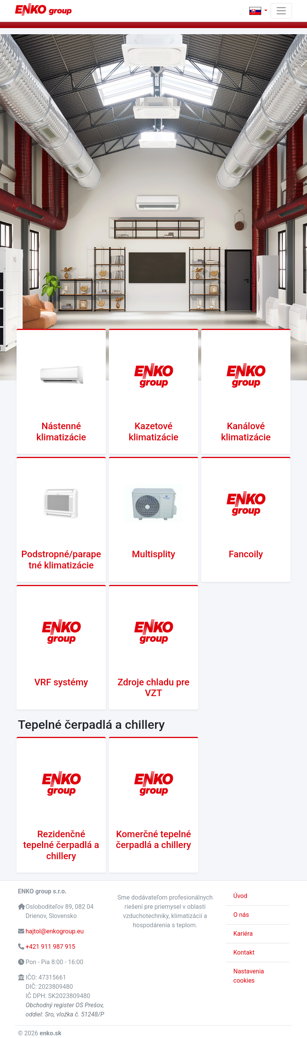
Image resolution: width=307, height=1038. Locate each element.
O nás (241, 914)
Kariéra (243, 933)
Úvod (240, 896)
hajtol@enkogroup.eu (54, 931)
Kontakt (244, 952)
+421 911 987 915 (50, 946)
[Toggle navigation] (281, 10)
